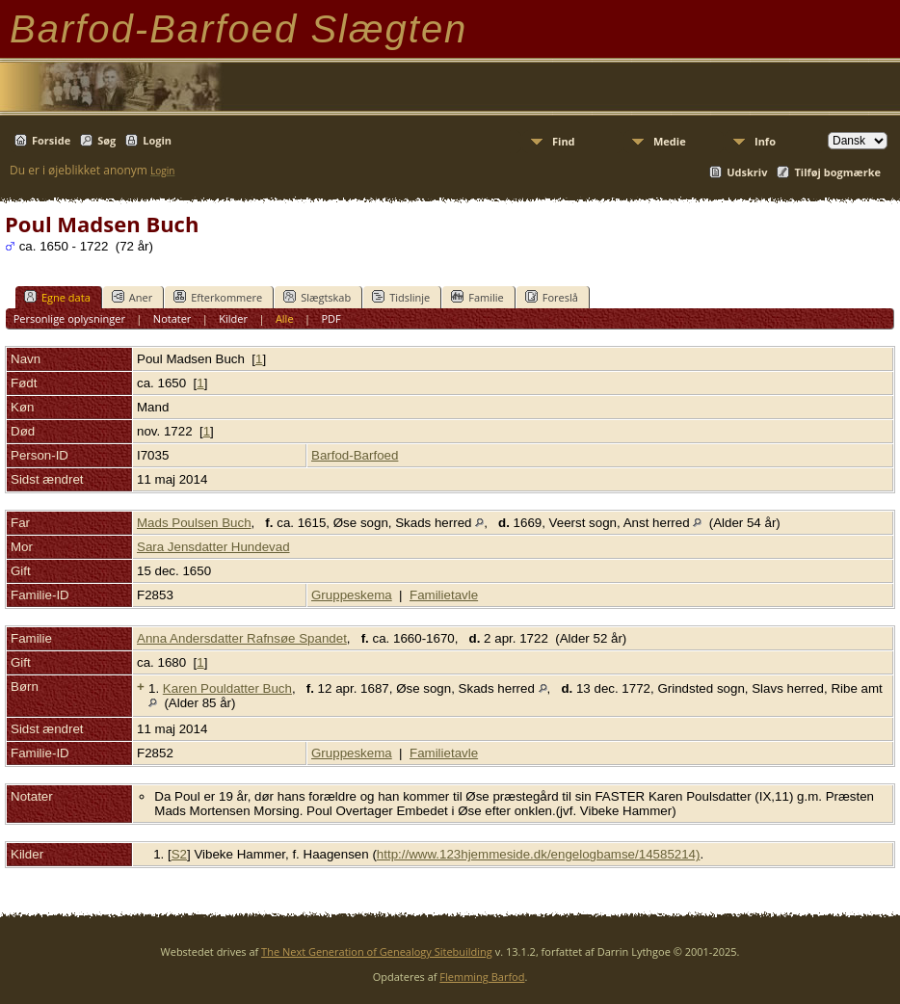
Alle (285, 318)
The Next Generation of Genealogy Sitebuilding (376, 951)
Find (563, 141)
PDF (330, 318)
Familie (477, 296)
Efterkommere (217, 296)
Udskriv (747, 172)
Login (157, 140)
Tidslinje (401, 296)
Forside (51, 140)
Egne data (57, 296)
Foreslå (551, 296)
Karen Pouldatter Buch (227, 688)
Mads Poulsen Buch (194, 522)
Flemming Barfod (481, 976)
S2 (179, 854)
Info (765, 141)
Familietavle (444, 595)
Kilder (233, 318)
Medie (669, 141)
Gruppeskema (351, 595)
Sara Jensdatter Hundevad (213, 547)
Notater (172, 318)
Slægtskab (317, 296)
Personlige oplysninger (69, 318)
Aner (132, 296)
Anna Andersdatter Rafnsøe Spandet (242, 638)
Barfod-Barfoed (354, 455)
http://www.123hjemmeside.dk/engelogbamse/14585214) (539, 854)
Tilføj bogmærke (837, 172)
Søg (106, 140)
